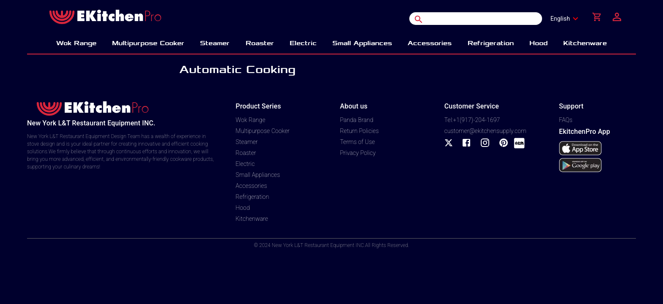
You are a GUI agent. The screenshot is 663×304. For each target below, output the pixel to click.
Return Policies (359, 131)
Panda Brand (356, 120)
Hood (242, 207)
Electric (245, 163)
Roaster (246, 152)
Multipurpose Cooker (263, 131)
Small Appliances (258, 174)
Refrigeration (252, 196)
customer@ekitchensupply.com (485, 131)
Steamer (247, 141)
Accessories (251, 185)
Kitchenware (252, 218)
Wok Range (250, 120)
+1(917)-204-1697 (476, 120)
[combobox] (567, 19)
